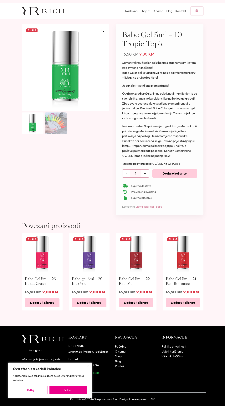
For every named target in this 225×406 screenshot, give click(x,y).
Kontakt (180, 11)
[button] (102, 30)
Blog (169, 11)
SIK (153, 399)
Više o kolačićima (172, 356)
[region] (50, 380)
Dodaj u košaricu (175, 173)
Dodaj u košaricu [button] (42, 302)
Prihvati (68, 390)
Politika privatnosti (173, 346)
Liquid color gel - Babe (149, 206)
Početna (120, 346)
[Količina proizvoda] (135, 173)
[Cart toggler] (197, 11)
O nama (158, 11)
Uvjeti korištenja (172, 351)
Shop (144, 11)
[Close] (88, 366)
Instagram (32, 350)
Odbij (30, 390)
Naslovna (131, 11)
